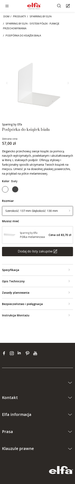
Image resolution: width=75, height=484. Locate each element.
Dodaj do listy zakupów (35, 251)
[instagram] (13, 353)
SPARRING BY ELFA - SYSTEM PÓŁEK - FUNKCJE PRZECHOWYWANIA (31, 26)
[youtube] (35, 353)
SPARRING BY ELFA (41, 16)
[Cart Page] (68, 6)
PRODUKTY (19, 16)
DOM (6, 16)
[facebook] (5, 353)
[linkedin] (20, 353)
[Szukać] (59, 6)
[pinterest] (28, 353)
